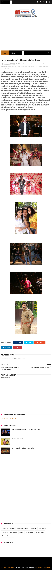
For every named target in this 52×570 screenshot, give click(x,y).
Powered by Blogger (43, 567)
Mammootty (43, 528)
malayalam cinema (8, 528)
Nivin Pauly (29, 532)
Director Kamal (27, 64)
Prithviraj (5, 532)
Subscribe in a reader (8, 418)
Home (5, 53)
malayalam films (22, 528)
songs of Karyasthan (15, 66)
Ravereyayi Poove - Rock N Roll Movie (26, 430)
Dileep (20, 64)
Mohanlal (33, 528)
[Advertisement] (16, 487)
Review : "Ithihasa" (18, 439)
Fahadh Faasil (40, 532)
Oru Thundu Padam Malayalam (23, 448)
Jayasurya (13, 532)
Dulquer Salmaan (7, 536)
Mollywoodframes (7, 567)
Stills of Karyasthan (29, 66)
